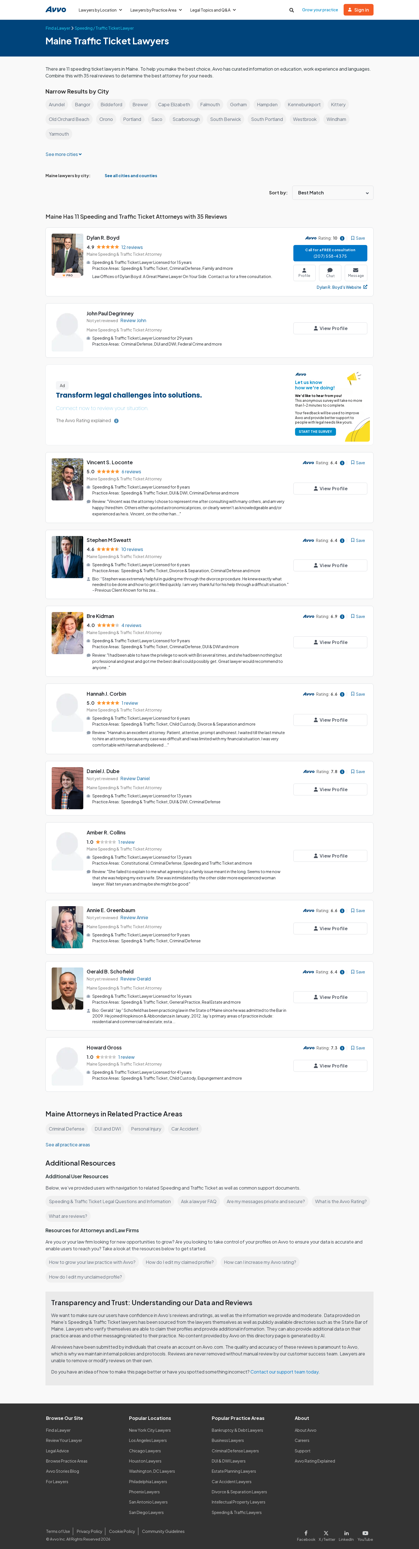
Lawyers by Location (101, 9)
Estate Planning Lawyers (234, 1468)
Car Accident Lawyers (232, 1478)
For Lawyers (57, 1478)
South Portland (269, 119)
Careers (302, 1437)
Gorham (240, 104)
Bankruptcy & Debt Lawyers (237, 1427)
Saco (158, 119)
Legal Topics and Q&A (215, 9)
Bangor (83, 104)
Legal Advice (58, 1448)
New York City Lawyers (150, 1427)
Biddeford (112, 104)
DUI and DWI (108, 1126)
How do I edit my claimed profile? (181, 1259)
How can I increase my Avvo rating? (263, 1259)
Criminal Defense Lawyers (236, 1448)
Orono (107, 119)
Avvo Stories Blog (62, 1468)
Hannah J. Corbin (107, 692)
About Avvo (305, 1427)
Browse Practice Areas (67, 1458)
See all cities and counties (126, 175)
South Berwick (228, 119)
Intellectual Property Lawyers (239, 1499)
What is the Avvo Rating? (343, 1199)
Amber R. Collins (106, 831)
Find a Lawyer (58, 1427)
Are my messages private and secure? (268, 1199)
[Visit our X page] (328, 1532)
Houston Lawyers (145, 1458)
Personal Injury (147, 1126)
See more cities (63, 154)
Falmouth (212, 104)
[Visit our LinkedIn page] (348, 1532)
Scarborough (188, 119)
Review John (134, 320)
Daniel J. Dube (104, 769)
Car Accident (186, 1126)
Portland (134, 119)
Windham (340, 119)
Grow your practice (320, 9)
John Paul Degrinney (111, 313)
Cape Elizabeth (175, 104)
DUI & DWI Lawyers (229, 1458)
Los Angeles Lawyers (148, 1437)
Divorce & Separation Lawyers (239, 1489)
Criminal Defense (67, 1126)
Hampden (270, 104)
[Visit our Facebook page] (308, 1532)
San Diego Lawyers (146, 1509)
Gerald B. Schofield (110, 969)
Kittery (342, 104)
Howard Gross (104, 1045)
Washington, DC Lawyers (152, 1468)
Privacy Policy (89, 1528)
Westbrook (308, 119)
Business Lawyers (228, 1437)
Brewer (141, 104)
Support (302, 1448)
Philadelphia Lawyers (148, 1478)
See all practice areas (68, 1142)
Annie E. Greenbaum (111, 908)
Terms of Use (58, 1528)
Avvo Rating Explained (315, 1458)
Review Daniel (135, 777)
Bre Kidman (101, 615)
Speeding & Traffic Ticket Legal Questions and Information (110, 1199)
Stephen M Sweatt (109, 539)
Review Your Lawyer (64, 1437)
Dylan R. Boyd (103, 237)
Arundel (57, 104)
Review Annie (135, 915)
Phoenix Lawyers (144, 1489)
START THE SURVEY (314, 431)
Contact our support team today (286, 1369)
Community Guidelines (162, 1528)
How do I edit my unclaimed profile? (86, 1274)
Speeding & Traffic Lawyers (237, 1509)
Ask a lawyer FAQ (200, 1199)
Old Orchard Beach (69, 119)
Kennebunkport (308, 104)
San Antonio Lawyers (148, 1499)
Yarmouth (59, 134)
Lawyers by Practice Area (157, 9)
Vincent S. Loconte (110, 462)
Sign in (359, 10)
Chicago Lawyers (145, 1448)
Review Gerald (136, 977)
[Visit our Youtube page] (364, 1532)
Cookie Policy (121, 1528)
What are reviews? (68, 1213)
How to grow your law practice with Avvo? (92, 1259)
